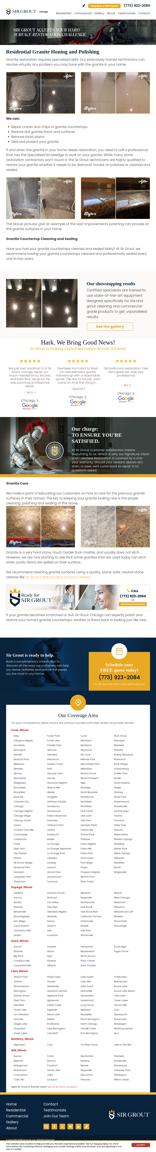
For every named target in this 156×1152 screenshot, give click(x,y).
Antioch (18, 981)
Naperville (86, 897)
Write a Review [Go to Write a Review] (83, 5)
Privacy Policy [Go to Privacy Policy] (101, 1143)
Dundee (51, 946)
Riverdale (119, 740)
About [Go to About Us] (111, 13)
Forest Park (53, 735)
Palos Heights (88, 843)
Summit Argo (121, 811)
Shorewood (120, 1065)
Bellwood (19, 764)
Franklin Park (54, 745)
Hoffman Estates (56, 801)
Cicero (17, 825)
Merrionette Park (90, 764)
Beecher (18, 1060)
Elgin (49, 956)
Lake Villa (86, 981)
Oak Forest (87, 811)
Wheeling (119, 843)
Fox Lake (18, 1019)
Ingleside (52, 1009)
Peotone (85, 1079)
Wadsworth (120, 1014)
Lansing (51, 862)
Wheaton (119, 907)
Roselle (85, 925)
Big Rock (18, 956)
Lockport (52, 1079)
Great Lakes (20, 1033)
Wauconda (120, 1019)
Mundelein (86, 1014)
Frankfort (52, 1065)
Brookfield (19, 792)
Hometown (53, 806)
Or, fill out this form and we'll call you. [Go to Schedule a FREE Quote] (119, 684)
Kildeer (51, 839)
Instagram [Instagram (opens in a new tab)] (46, 1126)
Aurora (18, 897)
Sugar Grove (121, 951)
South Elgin (120, 946)
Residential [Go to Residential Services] (63, 13)
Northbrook (87, 796)
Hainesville (53, 986)
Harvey (51, 778)
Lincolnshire (87, 995)
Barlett (17, 902)
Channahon (20, 1074)
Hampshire (87, 946)
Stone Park (120, 796)
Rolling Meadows (123, 754)
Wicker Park (120, 848)
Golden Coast (55, 764)
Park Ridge (87, 862)
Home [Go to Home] (11, 1104)
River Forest (87, 881)
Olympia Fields (89, 825)
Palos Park (87, 853)
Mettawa (86, 1009)
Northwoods (88, 902)
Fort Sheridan (21, 1014)
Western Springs (123, 839)
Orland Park (87, 834)
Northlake (86, 806)
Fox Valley (52, 902)
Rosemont (120, 759)
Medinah (85, 892)
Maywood (86, 749)
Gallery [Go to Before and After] (99, 13)
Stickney (118, 792)
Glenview (52, 754)
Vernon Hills (120, 1005)
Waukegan (120, 1023)
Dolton (17, 858)
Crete (17, 843)
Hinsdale (52, 916)
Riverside (119, 745)
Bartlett (18, 754)
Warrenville (87, 935)
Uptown (118, 829)
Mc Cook (86, 754)
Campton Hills (22, 960)
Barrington (20, 749)
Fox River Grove (89, 1044)
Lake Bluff (52, 1033)
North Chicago (89, 1023)
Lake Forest (87, 976)
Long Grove (87, 1005)
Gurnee (51, 981)
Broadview (20, 787)
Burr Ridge (19, 921)
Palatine (85, 839)
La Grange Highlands (59, 848)
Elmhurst (52, 897)
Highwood (53, 1000)
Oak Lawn (86, 815)
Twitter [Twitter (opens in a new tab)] (62, 1126)
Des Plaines (20, 853)
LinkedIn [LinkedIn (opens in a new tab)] (78, 1126)
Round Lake (120, 986)
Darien (17, 935)
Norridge (86, 787)
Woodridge (120, 925)
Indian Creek (54, 1005)
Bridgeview (20, 782)
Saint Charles (88, 965)
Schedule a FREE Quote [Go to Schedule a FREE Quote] (104, 5)
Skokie (117, 778)
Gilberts (51, 965)
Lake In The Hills (122, 1044)
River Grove (120, 735)
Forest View (53, 740)
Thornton (119, 820)
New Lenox (86, 1074)
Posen (84, 867)
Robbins (118, 749)
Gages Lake (20, 1023)
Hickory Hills (53, 787)
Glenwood (53, 759)
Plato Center (88, 960)
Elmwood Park (22, 867)
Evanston (19, 872)
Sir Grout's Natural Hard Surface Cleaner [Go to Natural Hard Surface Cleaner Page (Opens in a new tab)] (57, 577)
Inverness (52, 820)
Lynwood (52, 881)
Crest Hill (18, 1079)
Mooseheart (87, 951)
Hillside (51, 792)
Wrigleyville (120, 872)
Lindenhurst (87, 1000)
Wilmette (119, 858)
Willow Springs (122, 853)
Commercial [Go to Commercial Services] (83, 13)
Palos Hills (86, 848)
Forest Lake (20, 1009)
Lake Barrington (56, 1028)
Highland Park (55, 995)
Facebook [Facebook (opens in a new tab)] (54, 1126)
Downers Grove (56, 892)
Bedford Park (21, 759)
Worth (117, 867)
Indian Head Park (57, 815)
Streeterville (120, 806)
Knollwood (53, 1023)
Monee (84, 1065)
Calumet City (21, 801)
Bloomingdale (22, 916)
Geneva (51, 960)
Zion (116, 1033)
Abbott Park (21, 976)
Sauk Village (121, 764)
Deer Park (19, 848)
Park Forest (87, 858)
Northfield (86, 801)
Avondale (19, 745)
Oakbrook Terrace (91, 916)
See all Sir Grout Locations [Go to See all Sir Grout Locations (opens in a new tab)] (62, 1086)
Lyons (84, 735)
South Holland (122, 782)
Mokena (85, 1060)
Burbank (18, 796)
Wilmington (120, 1074)
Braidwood (20, 1070)
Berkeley (18, 768)
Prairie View (120, 976)
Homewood (53, 811)
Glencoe (52, 749)
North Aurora (88, 956)
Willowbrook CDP (123, 911)
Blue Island (20, 778)
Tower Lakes (121, 1000)
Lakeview (52, 858)
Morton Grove (88, 773)
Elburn (50, 951)
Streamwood (121, 801)
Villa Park (86, 930)
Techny (118, 815)
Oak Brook (86, 907)
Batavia (18, 907)
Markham (86, 740)
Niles (83, 782)
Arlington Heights (23, 740)
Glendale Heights (56, 911)
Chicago (19, 806)
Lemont (51, 867)
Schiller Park (120, 773)
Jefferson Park (55, 825)
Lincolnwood (54, 876)
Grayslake (19, 1028)
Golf (49, 768)
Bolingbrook (20, 1065)
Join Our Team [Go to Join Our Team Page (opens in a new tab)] (56, 1116)
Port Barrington (89, 1033)
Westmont (120, 902)
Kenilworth (53, 834)
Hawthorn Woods (57, 991)
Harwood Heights (57, 782)
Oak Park (86, 820)
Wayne (118, 892)
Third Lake (119, 995)
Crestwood (20, 839)
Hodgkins (52, 796)
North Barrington (90, 1019)
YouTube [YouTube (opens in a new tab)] (70, 1126)
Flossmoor (19, 881)
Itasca (50, 921)
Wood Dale (120, 921)
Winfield (118, 916)
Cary (50, 1044)
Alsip (16, 735)
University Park (122, 1070)
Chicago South (22, 820)
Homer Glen (53, 1070)
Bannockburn (21, 986)
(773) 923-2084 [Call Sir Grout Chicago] (137, 5)
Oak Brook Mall (89, 911)
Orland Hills (87, 829)
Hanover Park (55, 773)
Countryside (21, 834)
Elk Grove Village (23, 862)
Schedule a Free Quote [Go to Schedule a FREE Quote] (133, 604)
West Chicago (122, 897)
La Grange (53, 843)
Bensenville (20, 911)
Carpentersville (22, 965)
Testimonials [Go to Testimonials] (127, 13)
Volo (116, 1009)
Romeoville (120, 1060)
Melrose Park (88, 759)
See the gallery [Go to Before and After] (110, 326)
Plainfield (119, 1056)
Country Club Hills (24, 829)
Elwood (51, 1060)
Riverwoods (120, 981)
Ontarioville (87, 921)
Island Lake (53, 1014)
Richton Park (88, 876)
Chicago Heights (23, 811)
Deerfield (19, 1005)
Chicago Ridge (22, 815)
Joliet (50, 1074)
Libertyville (86, 991)
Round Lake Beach (124, 991)
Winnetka (119, 862)
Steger (117, 787)
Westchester (121, 834)
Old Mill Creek (88, 1028)
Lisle (49, 930)
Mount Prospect (90, 778)
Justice (51, 829)
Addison (18, 892)
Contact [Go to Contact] (144, 13)
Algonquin (19, 1044)
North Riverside (89, 792)
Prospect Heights (90, 872)
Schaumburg (121, 768)
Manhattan (87, 1056)
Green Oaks (53, 976)
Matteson (86, 745)
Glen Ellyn (52, 907)
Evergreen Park (22, 876)
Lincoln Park (53, 872)
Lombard (52, 935)
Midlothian (86, 768)
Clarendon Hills (22, 930)
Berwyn (18, 773)
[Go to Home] (29, 11)
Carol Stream (21, 925)
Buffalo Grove (22, 995)
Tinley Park (120, 825)
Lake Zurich (87, 986)
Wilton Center (121, 1079)
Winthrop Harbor (123, 1028)
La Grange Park (56, 853)
